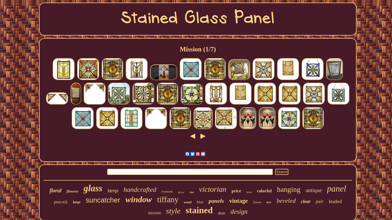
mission (154, 213)
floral (56, 190)
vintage (238, 201)
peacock (60, 202)
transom (167, 191)
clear (306, 201)
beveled (286, 200)
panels (216, 201)
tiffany (168, 199)
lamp (113, 190)
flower (257, 202)
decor (181, 192)
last (192, 192)
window (139, 199)
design (238, 211)
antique (314, 190)
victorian (213, 189)
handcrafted (139, 189)
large (77, 202)
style (173, 210)
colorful (264, 190)
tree (268, 202)
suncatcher (103, 200)
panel (336, 188)
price (236, 190)
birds (249, 192)
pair (320, 201)
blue (200, 202)
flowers (72, 191)
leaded (335, 201)
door (221, 213)
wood (188, 202)
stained (199, 210)
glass (93, 188)
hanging (288, 189)
